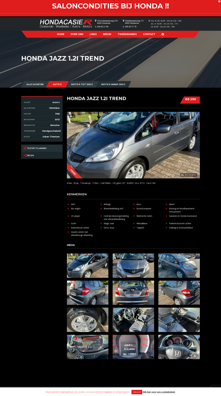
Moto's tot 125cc (82, 84)
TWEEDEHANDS (127, 34)
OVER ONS (77, 34)
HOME (60, 34)
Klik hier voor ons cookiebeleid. (159, 391)
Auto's (57, 84)
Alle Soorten (34, 84)
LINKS (93, 34)
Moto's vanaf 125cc (113, 84)
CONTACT (149, 34)
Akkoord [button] (137, 392)
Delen (30, 155)
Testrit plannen (36, 148)
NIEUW (107, 34)
